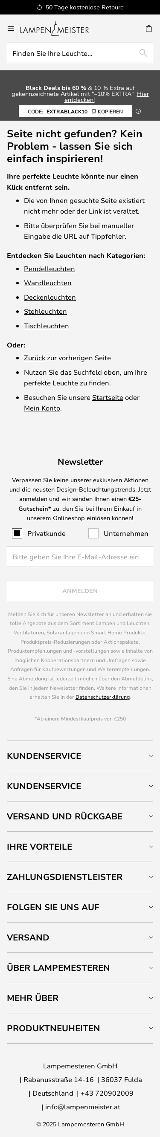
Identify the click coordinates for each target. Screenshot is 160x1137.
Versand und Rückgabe (64, 816)
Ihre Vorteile (39, 846)
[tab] (80, 756)
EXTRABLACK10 (75, 111)
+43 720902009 (107, 1092)
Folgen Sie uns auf (53, 907)
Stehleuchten (45, 311)
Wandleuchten (48, 282)
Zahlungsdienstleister (64, 876)
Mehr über (32, 998)
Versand (28, 937)
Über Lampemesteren (58, 967)
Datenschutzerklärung (103, 696)
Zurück (34, 357)
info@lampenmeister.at (82, 1106)
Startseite (107, 397)
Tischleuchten (46, 325)
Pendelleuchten (49, 268)
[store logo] (59, 28)
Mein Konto (42, 407)
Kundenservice (44, 755)
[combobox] (80, 53)
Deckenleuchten (50, 296)
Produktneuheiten (53, 1028)
